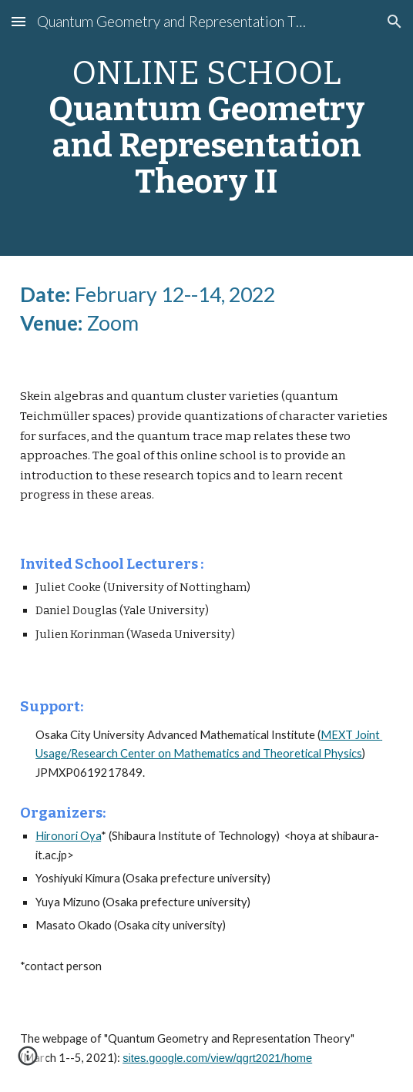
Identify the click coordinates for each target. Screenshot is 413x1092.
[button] (18, 21)
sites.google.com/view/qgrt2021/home (217, 1058)
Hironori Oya (68, 835)
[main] (206, 128)
